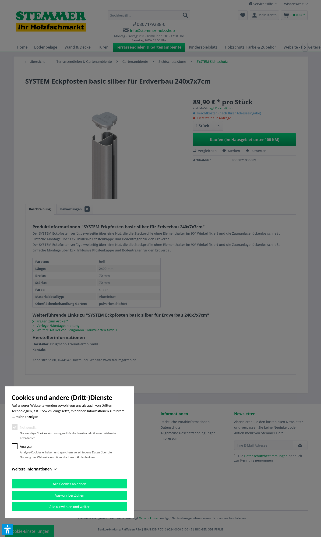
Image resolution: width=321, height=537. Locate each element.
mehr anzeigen (26, 416)
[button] (7, 529)
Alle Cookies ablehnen (69, 484)
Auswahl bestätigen (69, 495)
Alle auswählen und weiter (69, 507)
